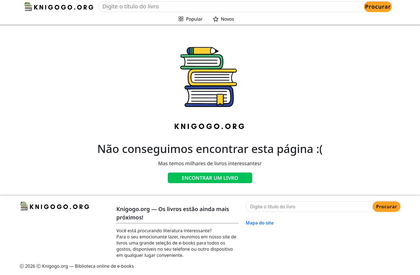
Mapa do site (259, 223)
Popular (194, 19)
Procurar (378, 6)
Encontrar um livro (210, 177)
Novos (227, 19)
